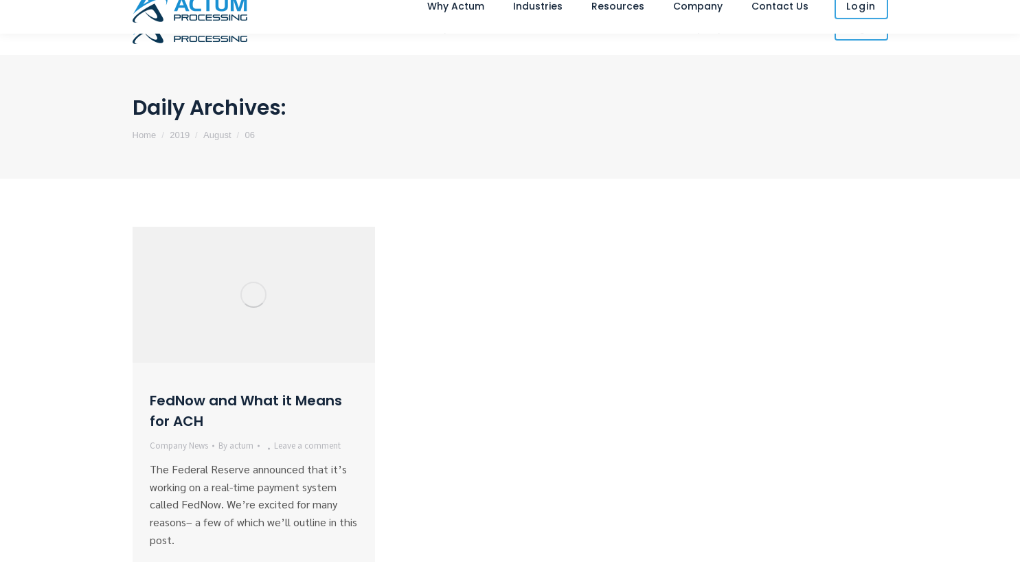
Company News (179, 445)
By (235, 445)
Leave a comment (307, 445)
